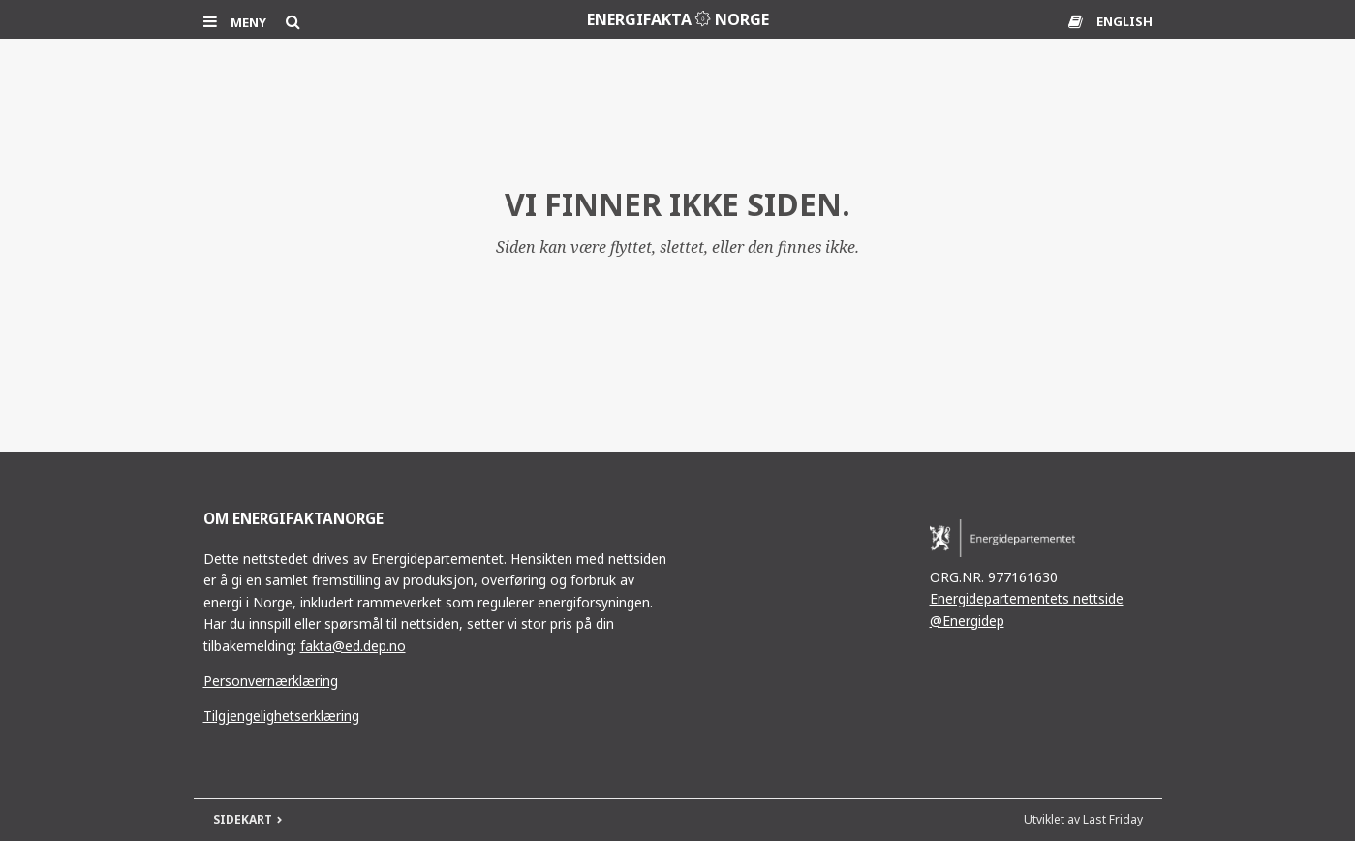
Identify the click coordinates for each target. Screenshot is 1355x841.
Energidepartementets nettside (1027, 598)
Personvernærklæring (270, 680)
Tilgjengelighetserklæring (281, 715)
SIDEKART (242, 819)
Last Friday (1113, 819)
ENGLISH (1124, 21)
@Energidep (967, 620)
